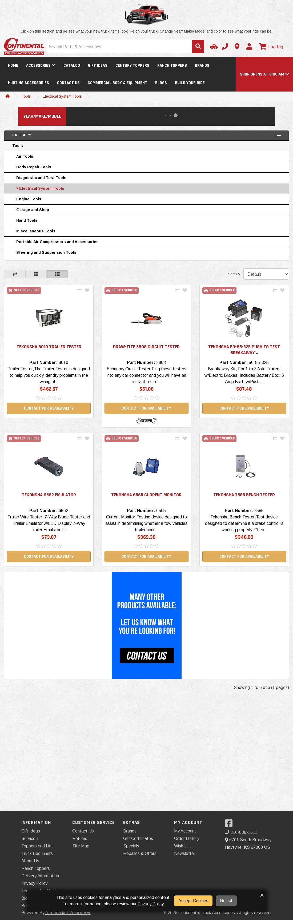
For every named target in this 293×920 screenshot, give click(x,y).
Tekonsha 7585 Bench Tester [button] (244, 495)
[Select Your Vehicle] (213, 46)
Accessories (40, 65)
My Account (185, 831)
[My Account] (249, 46)
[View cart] (272, 47)
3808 (161, 362)
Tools (26, 96)
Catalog (71, 65)
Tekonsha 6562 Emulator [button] (49, 495)
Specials (131, 846)
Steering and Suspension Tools (46, 252)
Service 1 (30, 838)
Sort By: (234, 274)
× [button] (262, 895)
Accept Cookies (193, 900)
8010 (63, 362)
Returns (79, 838)
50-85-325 (259, 362)
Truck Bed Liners (37, 853)
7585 (259, 510)
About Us (30, 861)
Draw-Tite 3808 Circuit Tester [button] (146, 347)
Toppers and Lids (37, 846)
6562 (63, 510)
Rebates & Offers (139, 853)
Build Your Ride (190, 83)
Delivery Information (40, 876)
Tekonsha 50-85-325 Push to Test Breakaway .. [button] (244, 350)
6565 (161, 510)
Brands (202, 65)
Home (13, 65)
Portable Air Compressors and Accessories (57, 242)
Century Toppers (132, 65)
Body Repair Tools (33, 167)
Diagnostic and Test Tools (41, 178)
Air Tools (24, 156)
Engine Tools (28, 199)
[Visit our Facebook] (230, 825)
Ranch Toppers (172, 65)
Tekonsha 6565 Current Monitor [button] (146, 495)
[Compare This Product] (79, 290)
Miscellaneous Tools (35, 231)
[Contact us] (237, 46)
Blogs (161, 83)
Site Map (80, 846)
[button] (264, 74)
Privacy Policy (34, 883)
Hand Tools (27, 220)
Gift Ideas (97, 65)
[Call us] (225, 46)
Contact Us (68, 83)
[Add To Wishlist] (87, 290)
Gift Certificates (138, 838)
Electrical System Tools (62, 96)
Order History (186, 838)
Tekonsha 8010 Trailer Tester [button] (49, 347)
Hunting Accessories (28, 83)
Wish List (182, 846)
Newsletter (184, 853)
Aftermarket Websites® (68, 912)
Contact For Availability (49, 408)
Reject (226, 900)
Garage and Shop (32, 210)
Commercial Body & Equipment (117, 83)
